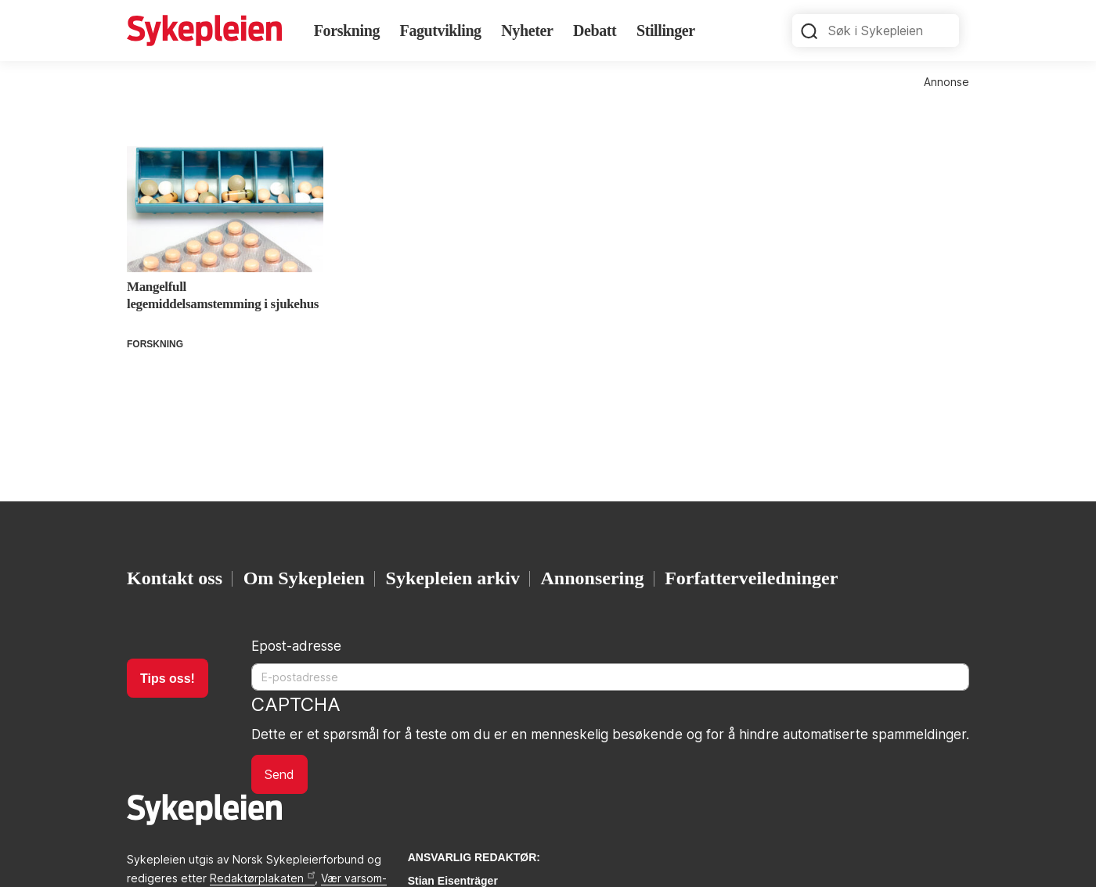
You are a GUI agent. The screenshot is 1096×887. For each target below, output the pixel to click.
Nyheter (527, 30)
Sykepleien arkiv (453, 578)
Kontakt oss (174, 578)
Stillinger (665, 30)
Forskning (347, 30)
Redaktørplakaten (262, 878)
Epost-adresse (296, 646)
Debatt (594, 30)
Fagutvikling (440, 30)
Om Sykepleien (304, 578)
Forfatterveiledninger (751, 578)
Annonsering (592, 578)
